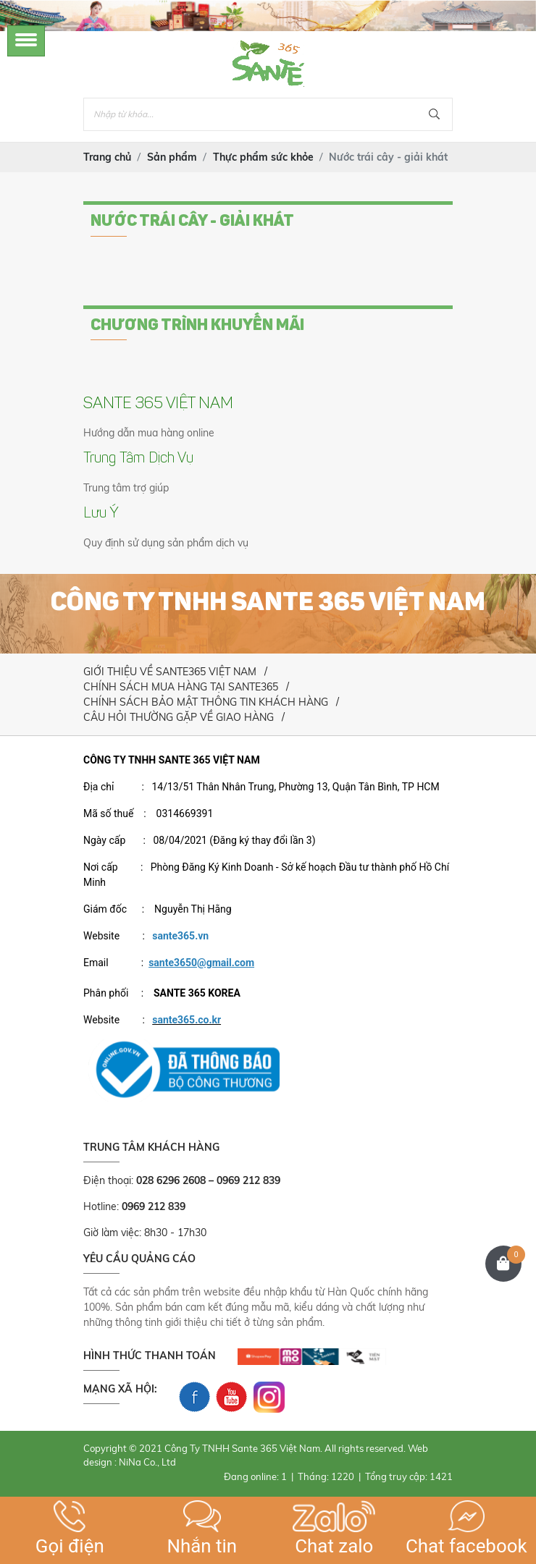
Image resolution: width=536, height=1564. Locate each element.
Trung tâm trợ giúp (126, 487)
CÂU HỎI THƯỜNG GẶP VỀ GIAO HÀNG (178, 717)
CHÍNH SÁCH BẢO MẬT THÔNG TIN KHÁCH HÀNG (205, 702)
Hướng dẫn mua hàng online (148, 432)
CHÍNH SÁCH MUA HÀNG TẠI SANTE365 (180, 686)
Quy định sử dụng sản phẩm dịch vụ (165, 542)
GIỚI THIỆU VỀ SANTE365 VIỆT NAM (169, 671)
